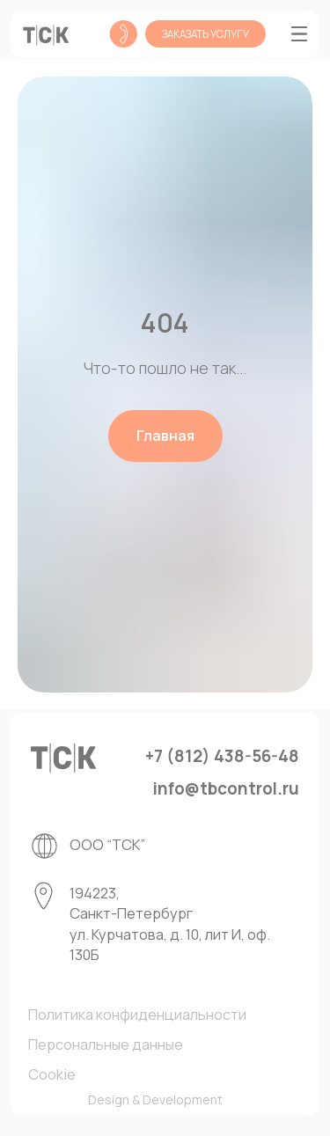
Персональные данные (105, 1044)
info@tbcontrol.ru (226, 788)
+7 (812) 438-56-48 (222, 755)
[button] (205, 33)
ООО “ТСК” (107, 844)
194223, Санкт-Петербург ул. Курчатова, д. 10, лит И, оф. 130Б (170, 923)
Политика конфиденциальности (137, 1014)
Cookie (52, 1074)
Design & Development (155, 1099)
